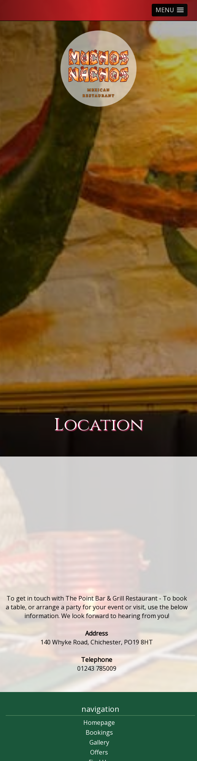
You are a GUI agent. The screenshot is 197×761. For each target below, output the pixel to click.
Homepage (99, 722)
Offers (99, 752)
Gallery (99, 742)
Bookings (99, 732)
